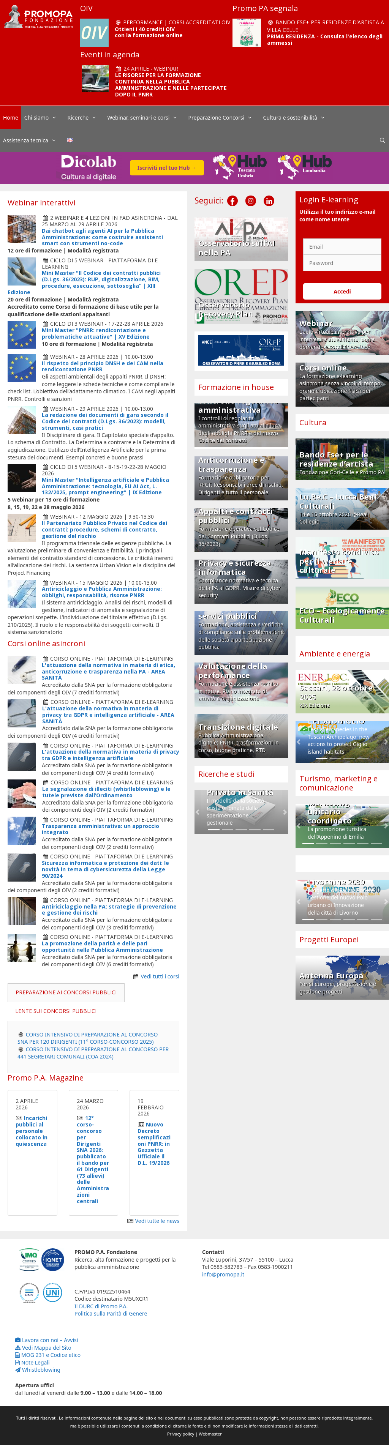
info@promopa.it (223, 1274)
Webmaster (210, 1434)
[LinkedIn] (269, 195)
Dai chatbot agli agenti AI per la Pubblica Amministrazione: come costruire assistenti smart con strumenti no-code (102, 237)
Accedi (342, 291)
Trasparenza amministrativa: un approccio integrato (100, 829)
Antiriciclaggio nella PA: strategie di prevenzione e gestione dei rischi (109, 910)
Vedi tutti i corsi (160, 976)
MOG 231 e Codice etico (48, 1354)
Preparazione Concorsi (224, 117)
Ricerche (86, 117)
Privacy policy (180, 1434)
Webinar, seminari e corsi (146, 117)
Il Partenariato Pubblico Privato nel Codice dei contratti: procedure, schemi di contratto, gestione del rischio (104, 529)
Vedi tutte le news (157, 1220)
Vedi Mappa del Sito (43, 1347)
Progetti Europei (329, 939)
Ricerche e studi (226, 774)
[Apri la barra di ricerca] (382, 140)
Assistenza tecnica (33, 140)
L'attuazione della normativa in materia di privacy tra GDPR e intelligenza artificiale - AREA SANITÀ (108, 715)
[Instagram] (250, 195)
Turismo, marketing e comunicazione (338, 783)
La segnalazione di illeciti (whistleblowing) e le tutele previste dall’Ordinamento (106, 792)
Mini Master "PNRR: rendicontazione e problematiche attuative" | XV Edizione (96, 333)
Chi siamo (44, 117)
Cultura (312, 422)
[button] (197, 812)
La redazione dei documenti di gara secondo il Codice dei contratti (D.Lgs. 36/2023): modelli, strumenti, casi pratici (105, 421)
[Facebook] (232, 195)
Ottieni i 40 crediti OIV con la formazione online (149, 32)
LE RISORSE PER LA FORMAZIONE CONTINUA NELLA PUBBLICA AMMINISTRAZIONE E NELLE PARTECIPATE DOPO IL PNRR (171, 84)
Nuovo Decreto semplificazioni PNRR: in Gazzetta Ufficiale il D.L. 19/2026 (154, 1143)
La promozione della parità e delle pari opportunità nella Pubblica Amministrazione (102, 946)
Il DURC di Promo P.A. (101, 1306)
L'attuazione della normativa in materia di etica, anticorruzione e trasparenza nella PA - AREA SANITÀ (108, 671)
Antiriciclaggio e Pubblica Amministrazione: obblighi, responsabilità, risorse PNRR (102, 592)
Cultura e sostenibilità (298, 117)
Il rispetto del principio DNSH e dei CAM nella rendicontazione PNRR (102, 366)
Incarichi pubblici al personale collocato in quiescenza (31, 1130)
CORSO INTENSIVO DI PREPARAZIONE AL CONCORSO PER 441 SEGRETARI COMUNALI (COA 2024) (93, 1053)
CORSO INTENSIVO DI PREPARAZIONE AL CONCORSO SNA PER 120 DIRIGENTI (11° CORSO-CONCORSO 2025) (87, 1038)
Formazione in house (236, 387)
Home (10, 117)
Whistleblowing (37, 1369)
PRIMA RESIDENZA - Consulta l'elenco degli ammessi (325, 39)
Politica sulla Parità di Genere (110, 1313)
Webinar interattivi (41, 202)
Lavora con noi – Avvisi (46, 1340)
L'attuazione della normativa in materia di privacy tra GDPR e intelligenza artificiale (110, 755)
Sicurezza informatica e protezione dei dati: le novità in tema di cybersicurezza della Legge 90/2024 (105, 869)
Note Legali (32, 1362)
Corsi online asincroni (46, 643)
